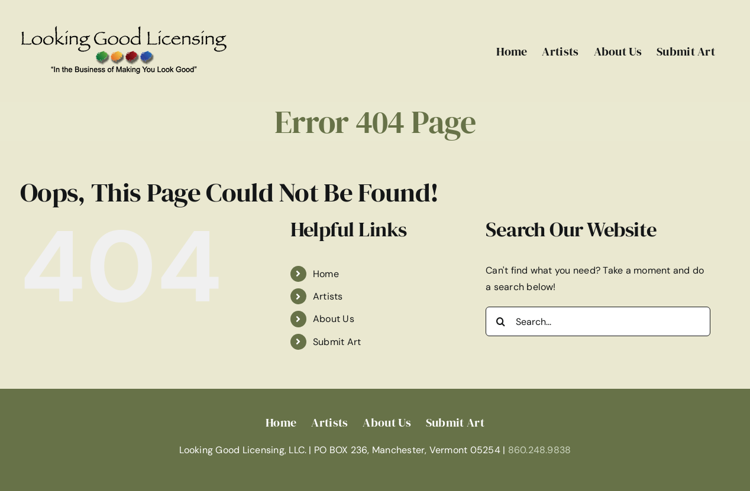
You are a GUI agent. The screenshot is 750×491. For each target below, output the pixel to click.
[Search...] (598, 321)
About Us (333, 319)
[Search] (500, 321)
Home (326, 274)
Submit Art (337, 342)
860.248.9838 (539, 450)
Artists (328, 296)
